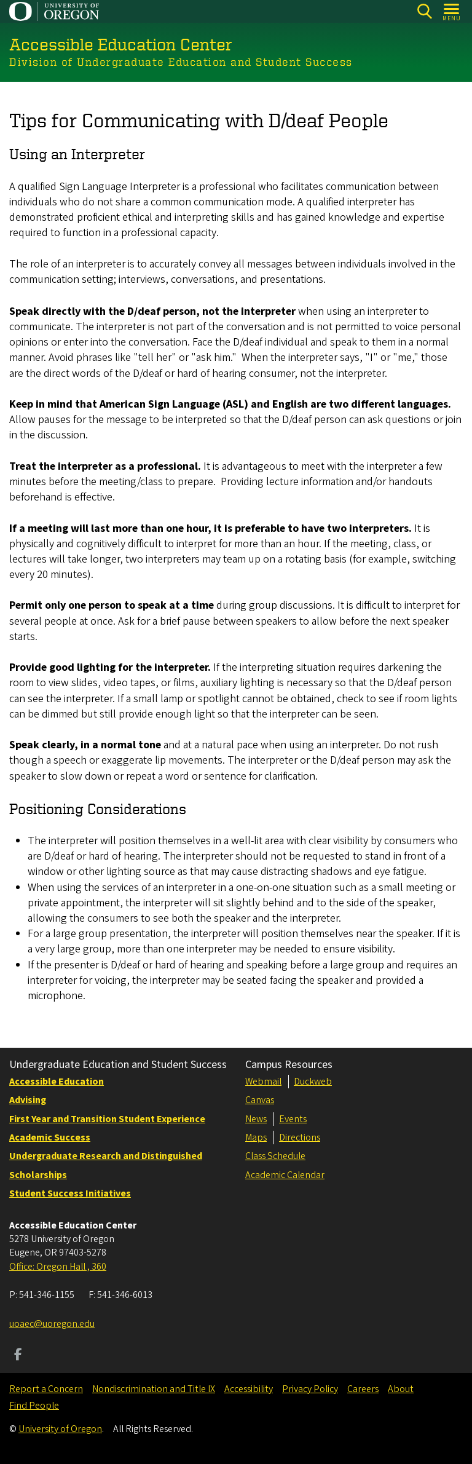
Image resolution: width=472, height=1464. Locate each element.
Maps (256, 1137)
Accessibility (248, 1389)
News (256, 1119)
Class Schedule (275, 1156)
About (401, 1389)
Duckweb (313, 1081)
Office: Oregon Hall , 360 (57, 1266)
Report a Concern (46, 1389)
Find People (34, 1405)
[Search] (424, 11)
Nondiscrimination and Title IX (153, 1389)
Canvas (259, 1100)
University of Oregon (60, 1429)
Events (293, 1119)
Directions (299, 1137)
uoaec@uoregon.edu (52, 1324)
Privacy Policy (310, 1389)
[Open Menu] (452, 11)
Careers (363, 1389)
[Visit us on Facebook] (18, 1356)
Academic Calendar (284, 1175)
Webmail (263, 1081)
